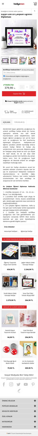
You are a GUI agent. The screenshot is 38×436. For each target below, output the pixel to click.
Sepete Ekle (19, 93)
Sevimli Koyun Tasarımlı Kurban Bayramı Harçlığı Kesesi (10, 331)
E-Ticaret (12, 433)
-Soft (8, 433)
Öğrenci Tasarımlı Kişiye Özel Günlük (10, 264)
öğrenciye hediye (26, 231)
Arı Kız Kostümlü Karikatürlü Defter (28, 362)
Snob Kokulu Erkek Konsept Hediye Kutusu (10, 294)
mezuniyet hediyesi (10, 231)
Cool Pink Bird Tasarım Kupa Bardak (28, 331)
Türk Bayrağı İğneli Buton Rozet (10, 362)
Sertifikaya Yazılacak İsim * (12, 70)
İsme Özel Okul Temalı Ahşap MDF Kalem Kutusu (28, 294)
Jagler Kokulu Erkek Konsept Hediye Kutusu (27, 264)
